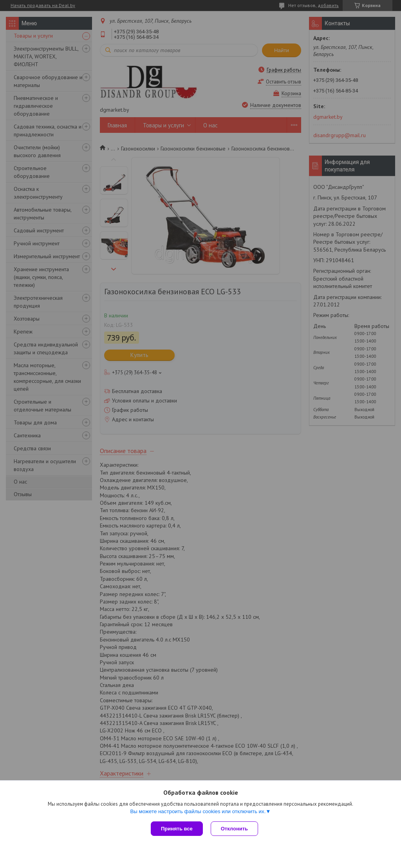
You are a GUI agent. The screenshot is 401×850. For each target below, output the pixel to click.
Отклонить (234, 829)
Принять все (177, 829)
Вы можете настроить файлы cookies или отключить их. (198, 811)
